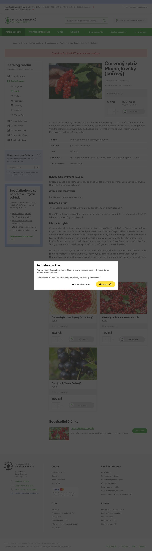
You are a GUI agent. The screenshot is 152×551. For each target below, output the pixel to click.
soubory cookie (59, 270)
